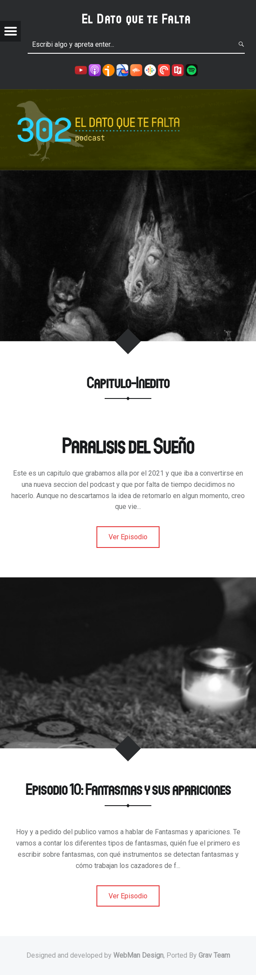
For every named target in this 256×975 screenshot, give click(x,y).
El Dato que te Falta (136, 18)
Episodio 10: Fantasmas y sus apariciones (128, 789)
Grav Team (214, 955)
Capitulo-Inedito (128, 382)
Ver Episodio (128, 537)
